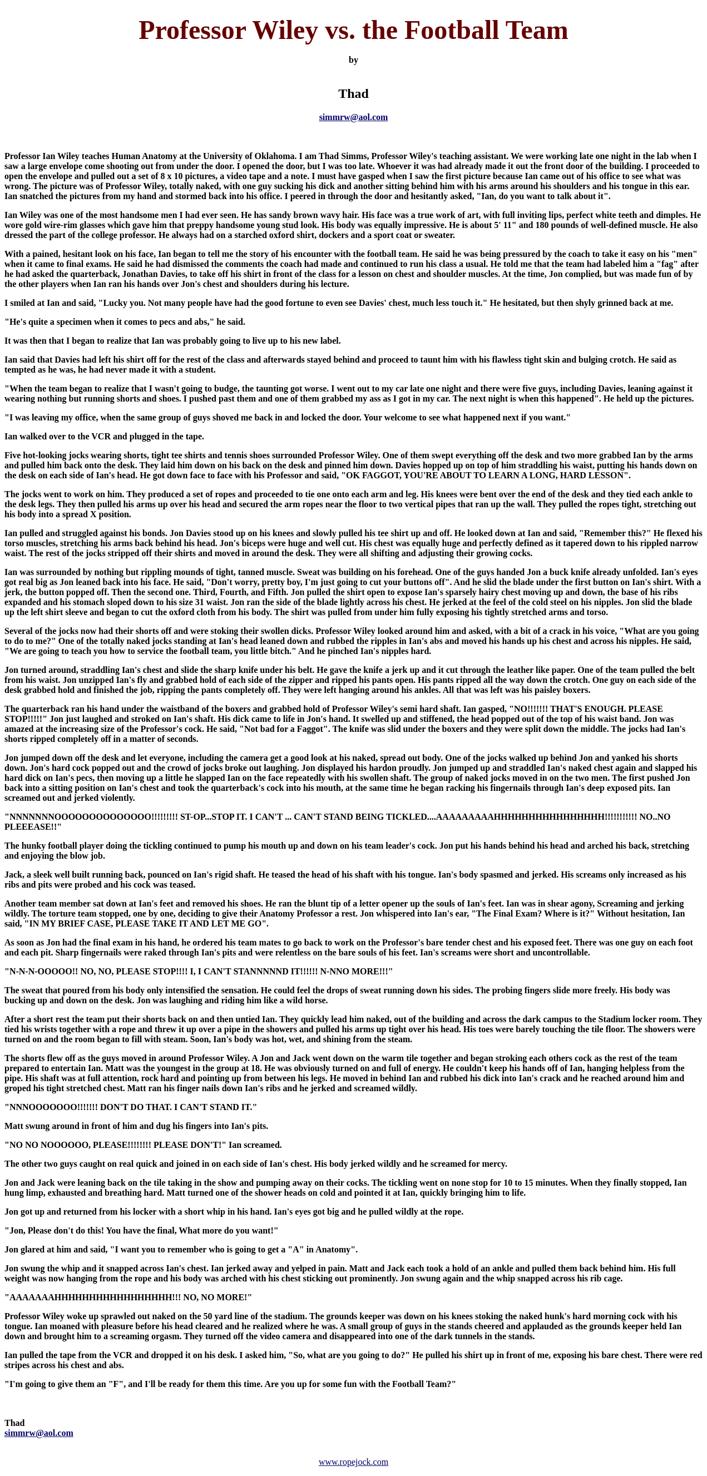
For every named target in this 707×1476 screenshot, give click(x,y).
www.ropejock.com (353, 1462)
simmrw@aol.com (353, 117)
